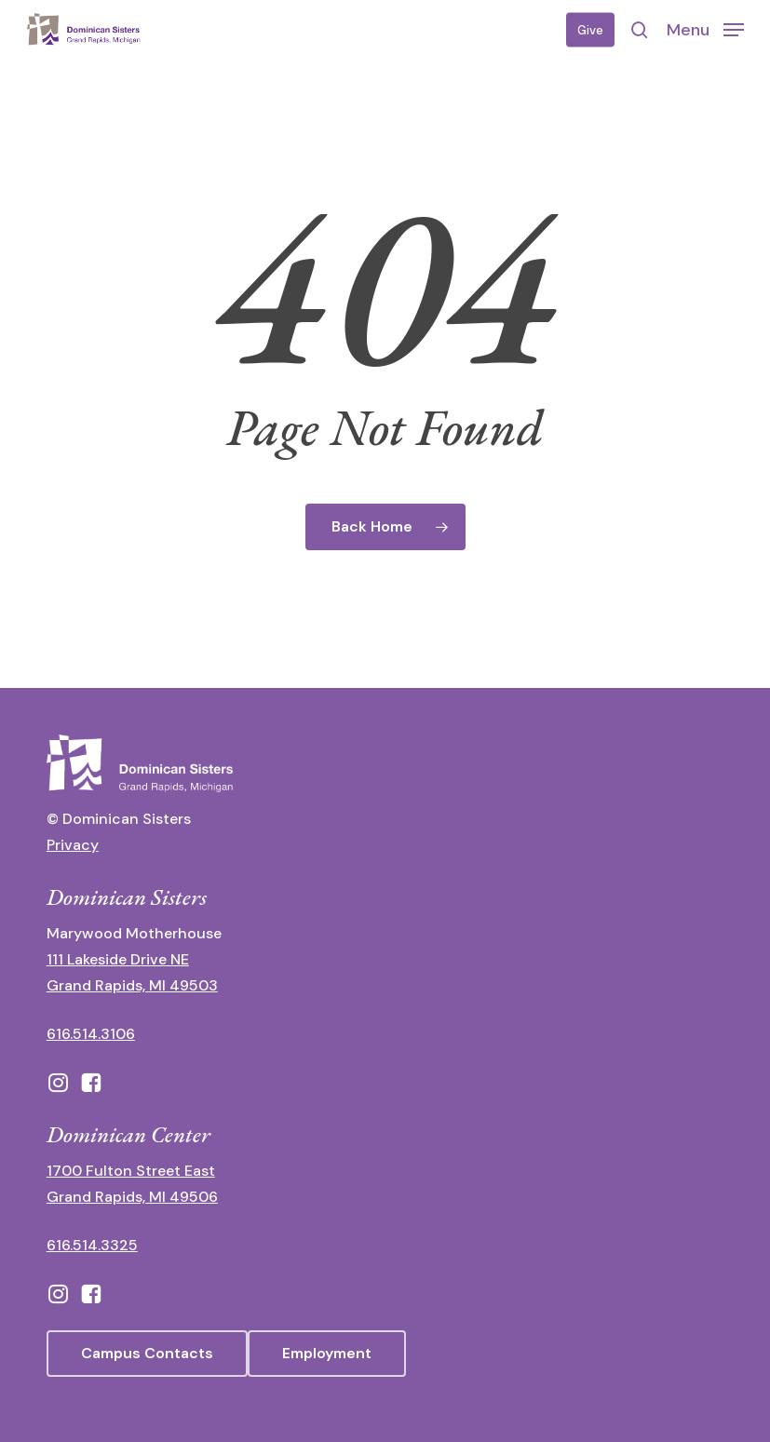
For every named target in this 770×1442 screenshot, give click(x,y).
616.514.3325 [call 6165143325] (92, 1245)
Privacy (73, 845)
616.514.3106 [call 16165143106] (91, 1034)
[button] (705, 29)
